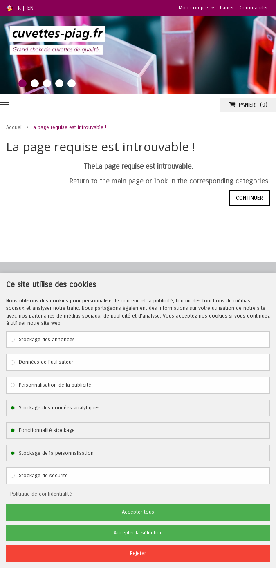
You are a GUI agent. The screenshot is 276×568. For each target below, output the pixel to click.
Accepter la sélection (138, 533)
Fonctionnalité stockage (47, 430)
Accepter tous (138, 512)
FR (18, 7)
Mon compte (196, 7)
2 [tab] (35, 83)
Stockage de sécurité (43, 475)
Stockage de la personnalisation (56, 453)
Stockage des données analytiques (59, 408)
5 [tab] (71, 83)
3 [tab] (47, 83)
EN (30, 7)
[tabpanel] (138, 55)
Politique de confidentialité (41, 494)
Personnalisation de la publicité (55, 385)
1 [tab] (22, 83)
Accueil (14, 127)
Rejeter (138, 553)
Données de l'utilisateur (46, 362)
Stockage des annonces (47, 339)
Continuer (249, 198)
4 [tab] (59, 83)
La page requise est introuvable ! (68, 127)
